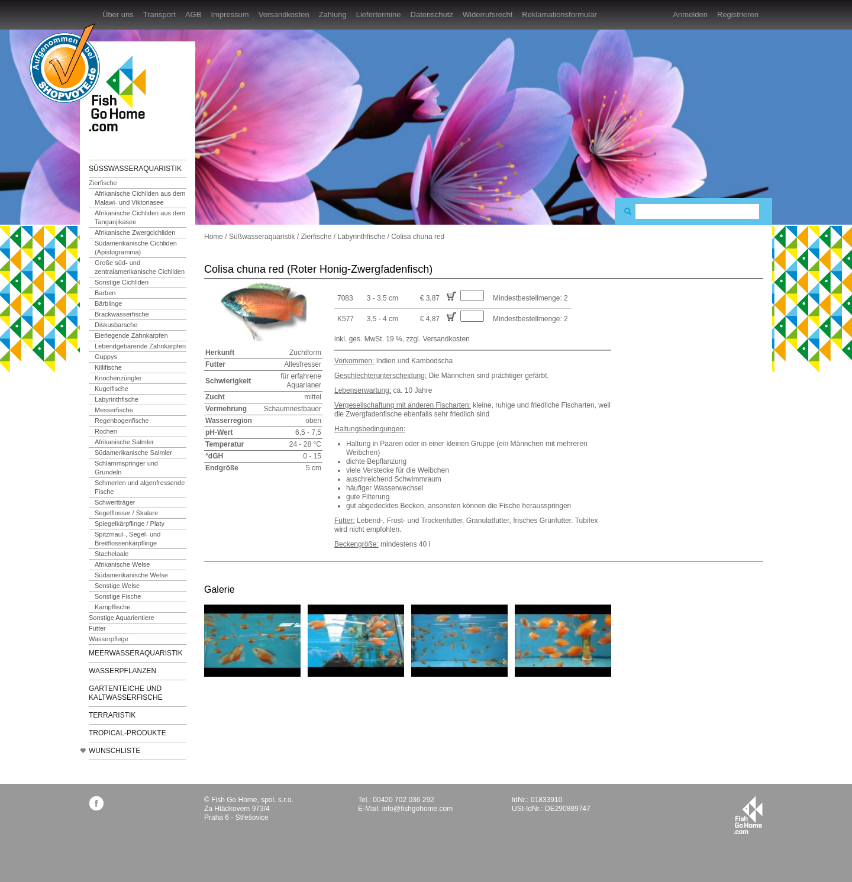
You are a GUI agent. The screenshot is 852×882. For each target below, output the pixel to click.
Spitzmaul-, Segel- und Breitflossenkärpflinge (127, 539)
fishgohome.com (748, 815)
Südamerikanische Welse (131, 575)
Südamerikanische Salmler (133, 452)
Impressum (229, 14)
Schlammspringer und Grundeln (126, 468)
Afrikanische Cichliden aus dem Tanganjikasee (140, 217)
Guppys (106, 356)
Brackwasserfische (122, 314)
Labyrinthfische (116, 399)
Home (213, 236)
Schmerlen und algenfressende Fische (140, 487)
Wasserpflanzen (122, 671)
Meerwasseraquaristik (136, 653)
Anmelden (690, 14)
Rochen (106, 431)
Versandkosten (284, 14)
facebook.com (96, 803)
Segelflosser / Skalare (126, 512)
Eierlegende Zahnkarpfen (131, 335)
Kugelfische (111, 388)
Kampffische (112, 606)
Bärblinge (108, 303)
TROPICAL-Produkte (127, 733)
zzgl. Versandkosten (437, 339)
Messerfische (114, 409)
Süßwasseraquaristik (135, 168)
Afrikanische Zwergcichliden (135, 232)
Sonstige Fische (118, 596)
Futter (97, 628)
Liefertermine (378, 14)
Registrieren (738, 14)
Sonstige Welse (117, 585)
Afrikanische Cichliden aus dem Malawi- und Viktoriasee (140, 198)
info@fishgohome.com (417, 809)
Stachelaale (112, 553)
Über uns (118, 14)
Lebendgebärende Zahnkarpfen (140, 346)
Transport (159, 14)
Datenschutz (432, 14)
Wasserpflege (108, 638)
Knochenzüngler (118, 378)
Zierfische (103, 182)
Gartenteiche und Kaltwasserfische (126, 693)
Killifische (108, 367)
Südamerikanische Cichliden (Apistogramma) (136, 248)
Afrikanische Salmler (124, 441)
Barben (105, 292)
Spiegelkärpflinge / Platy (129, 523)
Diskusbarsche (116, 324)
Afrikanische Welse (122, 564)
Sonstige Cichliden (122, 282)
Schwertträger (115, 502)
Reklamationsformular (559, 14)
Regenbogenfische (122, 420)
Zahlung (333, 14)
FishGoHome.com (121, 93)
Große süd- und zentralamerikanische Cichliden (140, 267)
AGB (193, 14)
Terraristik (112, 715)
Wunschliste (114, 751)
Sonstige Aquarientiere (121, 617)
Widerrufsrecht (488, 14)
